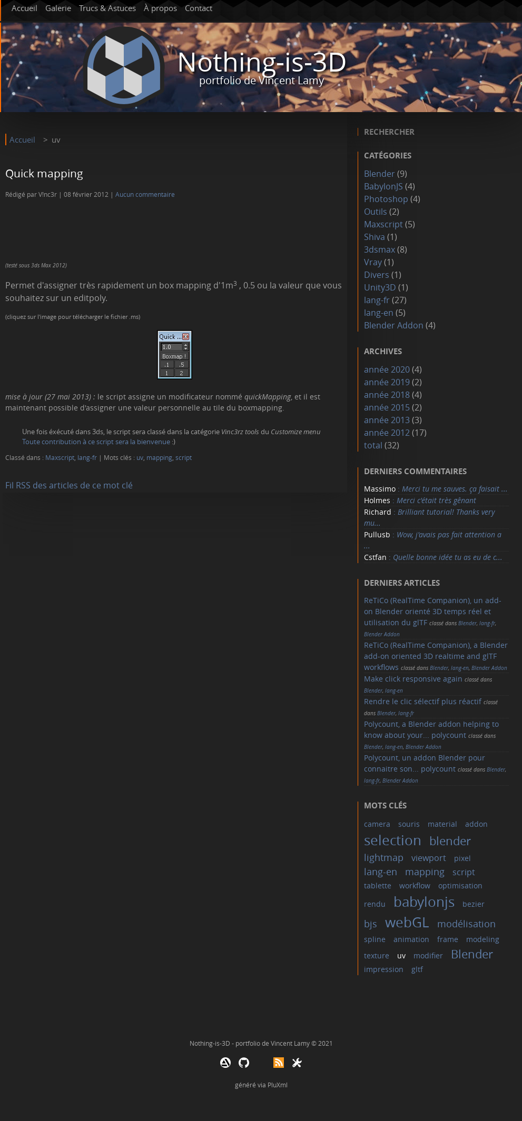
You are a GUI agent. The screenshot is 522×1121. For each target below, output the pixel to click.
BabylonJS (383, 186)
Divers (376, 275)
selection (392, 840)
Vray (373, 262)
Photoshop (386, 199)
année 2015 (387, 407)
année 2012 (387, 432)
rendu (375, 904)
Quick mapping (44, 173)
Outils (375, 211)
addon (476, 824)
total (374, 445)
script (183, 458)
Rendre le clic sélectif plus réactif (422, 701)
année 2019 (387, 382)
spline (375, 939)
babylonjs (424, 902)
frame (447, 939)
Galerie (58, 8)
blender (450, 840)
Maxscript (59, 458)
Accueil (24, 8)
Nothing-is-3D (262, 61)
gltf (417, 969)
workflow (414, 885)
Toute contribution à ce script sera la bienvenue (96, 441)
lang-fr (87, 458)
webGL (407, 922)
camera (377, 824)
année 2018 (387, 395)
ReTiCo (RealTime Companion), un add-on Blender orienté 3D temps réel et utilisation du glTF (432, 611)
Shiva (374, 237)
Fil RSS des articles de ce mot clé (69, 485)
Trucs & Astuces (107, 8)
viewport (428, 858)
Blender (379, 173)
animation (411, 939)
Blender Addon (393, 325)
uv (139, 458)
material (442, 824)
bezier (473, 904)
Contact (198, 8)
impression (383, 969)
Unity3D (380, 287)
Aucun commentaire (145, 194)
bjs (370, 923)
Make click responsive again (413, 679)
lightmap (383, 857)
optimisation (460, 885)
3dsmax (379, 249)
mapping (159, 458)
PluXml (278, 1084)
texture (376, 955)
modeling (482, 939)
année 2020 (387, 369)
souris (409, 824)
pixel (462, 858)
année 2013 (387, 420)
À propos (160, 8)
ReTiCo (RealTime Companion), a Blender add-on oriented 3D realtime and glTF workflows (436, 656)
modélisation (466, 923)
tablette (377, 885)
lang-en (378, 312)
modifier (428, 955)
